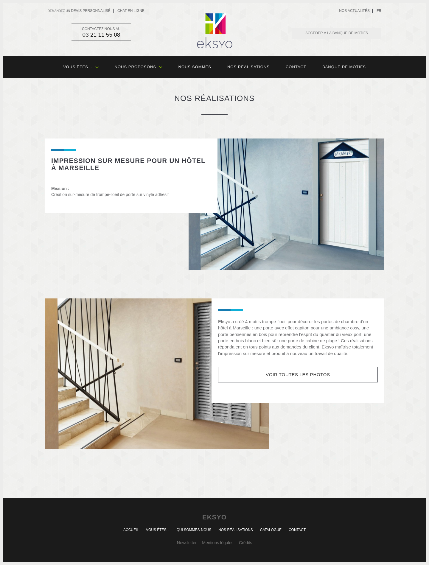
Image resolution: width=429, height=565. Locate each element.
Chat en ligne (130, 11)
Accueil (131, 530)
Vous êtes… (80, 67)
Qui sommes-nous (193, 530)
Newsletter (187, 542)
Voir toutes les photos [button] (298, 374)
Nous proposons (138, 67)
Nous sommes (194, 67)
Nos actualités (354, 11)
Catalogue (271, 530)
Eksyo (214, 30)
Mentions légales (217, 542)
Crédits (245, 542)
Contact (296, 67)
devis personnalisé (79, 11)
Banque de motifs (344, 67)
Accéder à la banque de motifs (336, 33)
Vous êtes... (158, 530)
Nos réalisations (248, 67)
